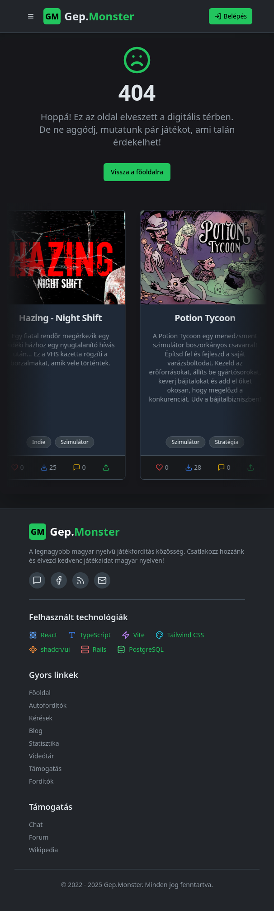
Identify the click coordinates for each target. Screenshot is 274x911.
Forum (38, 837)
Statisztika (44, 743)
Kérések (40, 718)
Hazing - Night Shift (62, 318)
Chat (36, 824)
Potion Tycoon (207, 318)
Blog (36, 730)
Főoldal (40, 692)
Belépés (230, 16)
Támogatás (45, 768)
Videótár (41, 756)
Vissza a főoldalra (137, 172)
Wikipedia (43, 850)
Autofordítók (47, 705)
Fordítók (41, 781)
